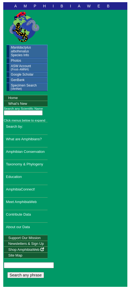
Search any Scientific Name (23, 108)
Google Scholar (22, 74)
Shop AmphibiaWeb (26, 250)
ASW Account (21, 67)
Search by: (14, 126)
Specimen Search (24, 87)
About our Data (18, 227)
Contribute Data (18, 214)
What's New (17, 104)
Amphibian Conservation (25, 152)
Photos (16, 60)
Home (13, 98)
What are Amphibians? (24, 139)
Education (14, 177)
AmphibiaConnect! (20, 189)
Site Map (15, 255)
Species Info (21, 51)
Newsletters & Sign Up (26, 244)
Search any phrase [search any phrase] (26, 275)
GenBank (18, 80)
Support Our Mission (24, 238)
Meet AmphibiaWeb (21, 202)
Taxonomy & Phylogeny (24, 164)
